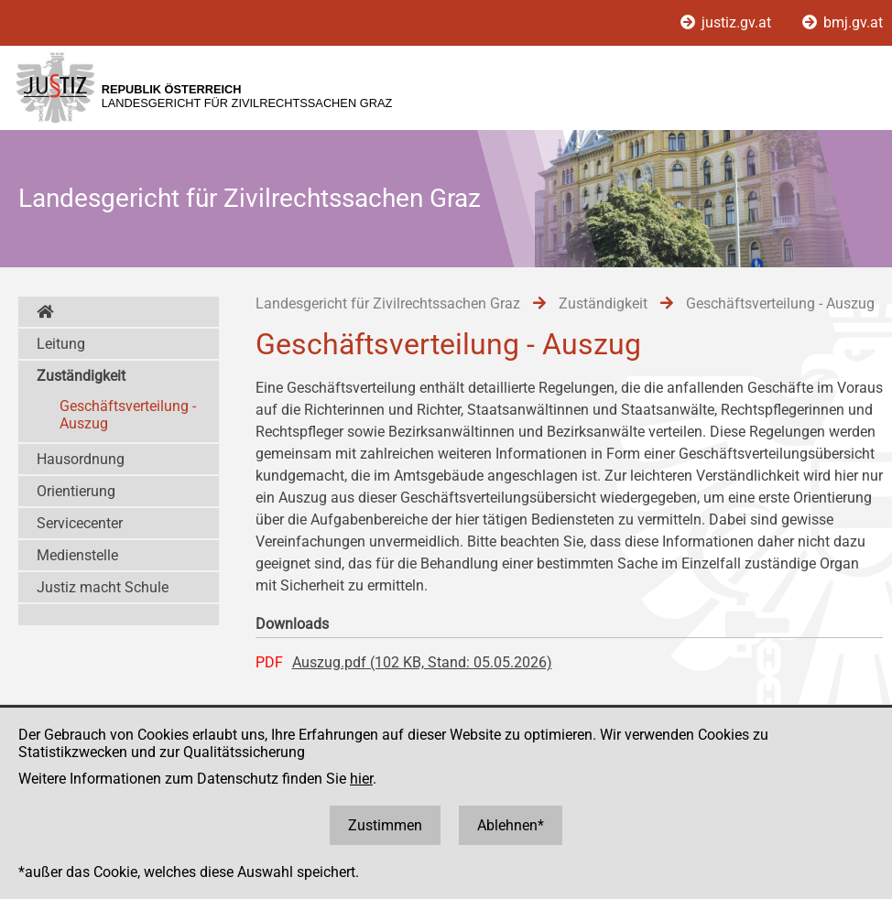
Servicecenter (80, 523)
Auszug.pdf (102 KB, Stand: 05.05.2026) (422, 662)
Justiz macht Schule (103, 587)
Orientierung (76, 491)
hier (361, 778)
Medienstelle (77, 555)
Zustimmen (385, 825)
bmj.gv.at (842, 22)
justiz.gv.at (727, 22)
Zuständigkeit (81, 376)
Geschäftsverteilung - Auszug (128, 414)
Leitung (61, 343)
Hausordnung (81, 459)
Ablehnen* (510, 825)
